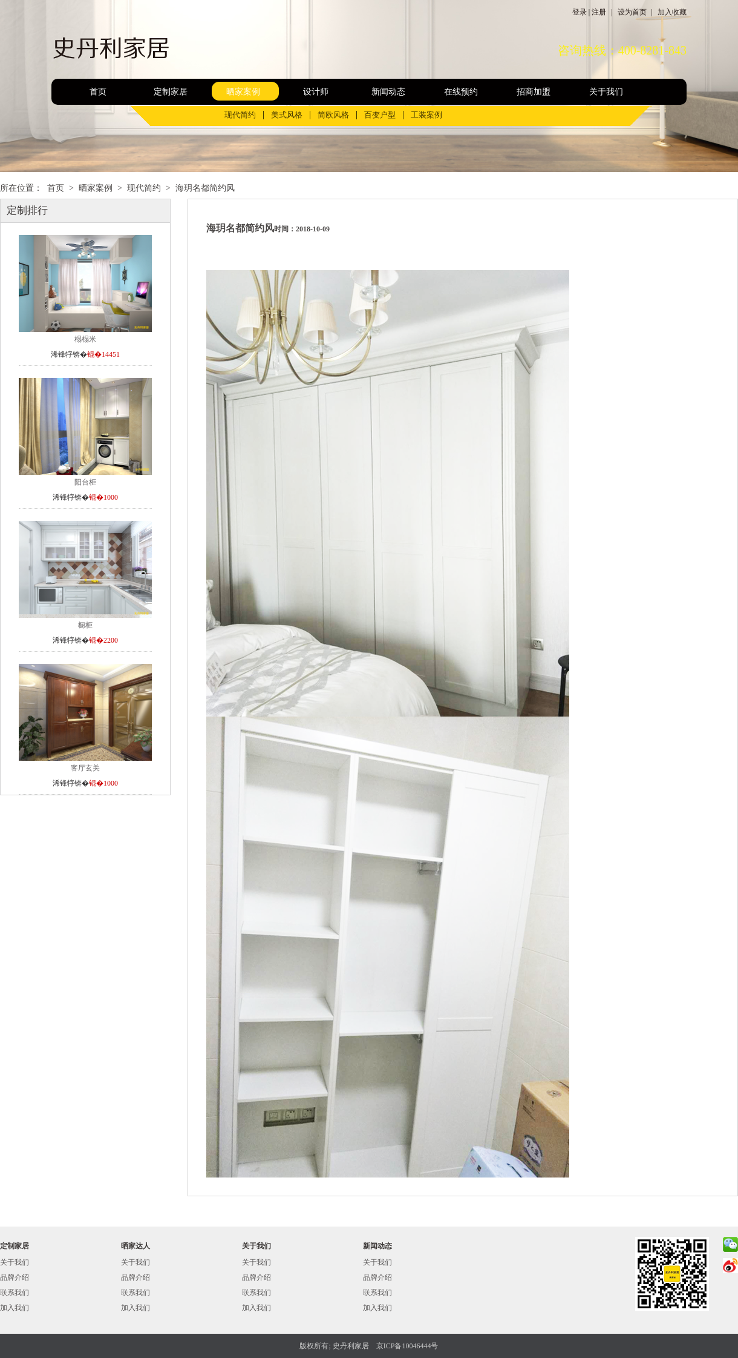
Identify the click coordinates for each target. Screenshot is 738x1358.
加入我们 (14, 1307)
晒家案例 (243, 91)
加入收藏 (672, 12)
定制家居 (171, 91)
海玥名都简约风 (205, 188)
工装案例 (426, 115)
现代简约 (240, 115)
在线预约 (461, 91)
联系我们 (14, 1292)
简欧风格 (333, 115)
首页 (98, 91)
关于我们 (606, 91)
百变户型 (380, 115)
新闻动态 (388, 91)
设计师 (315, 91)
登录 (579, 12)
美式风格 (286, 115)
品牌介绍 (14, 1277)
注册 (599, 12)
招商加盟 (533, 91)
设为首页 (632, 12)
